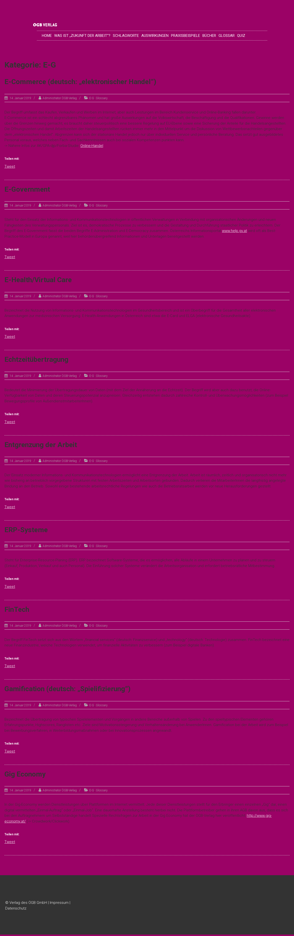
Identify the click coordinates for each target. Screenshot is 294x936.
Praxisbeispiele (185, 36)
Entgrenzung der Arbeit (40, 446)
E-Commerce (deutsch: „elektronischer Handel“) (80, 83)
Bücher (209, 36)
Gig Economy (25, 775)
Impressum (59, 904)
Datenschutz (15, 909)
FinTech (16, 611)
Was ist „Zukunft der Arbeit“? (82, 36)
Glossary (102, 99)
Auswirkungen (155, 36)
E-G (91, 99)
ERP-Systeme (26, 531)
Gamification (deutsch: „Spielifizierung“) (67, 690)
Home (47, 36)
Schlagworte (126, 36)
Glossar (227, 36)
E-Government (27, 190)
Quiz (241, 36)
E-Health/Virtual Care (38, 281)
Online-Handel (91, 147)
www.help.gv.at (234, 232)
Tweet (9, 167)
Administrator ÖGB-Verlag (60, 99)
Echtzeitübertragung (36, 361)
